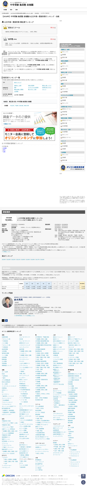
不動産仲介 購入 (6, 425)
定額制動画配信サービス (25, 410)
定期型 (75, 394)
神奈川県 (26, 105)
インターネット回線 (73, 357)
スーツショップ (39, 466)
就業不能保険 (71, 408)
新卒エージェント (58, 376)
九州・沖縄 (39, 359)
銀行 (4, 378)
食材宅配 (21, 349)
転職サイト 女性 (57, 347)
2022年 (13, 259)
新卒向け (56, 407)
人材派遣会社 (56, 382)
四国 (70, 353)
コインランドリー (24, 347)
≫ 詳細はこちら (6, 251)
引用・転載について (52, 475)
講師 (15, 87)
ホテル (21, 463)
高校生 (38, 393)
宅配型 (22, 371)
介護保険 (70, 414)
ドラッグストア (39, 462)
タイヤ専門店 (38, 470)
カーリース (22, 381)
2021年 (18, 259)
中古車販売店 (23, 387)
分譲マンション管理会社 (8, 429)
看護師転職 (56, 353)
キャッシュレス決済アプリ (9, 406)
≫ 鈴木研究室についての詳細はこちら (24, 315)
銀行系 (5, 396)
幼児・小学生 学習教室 (41, 398)
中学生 (43, 393)
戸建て (12, 423)
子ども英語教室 (39, 406)
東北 (6, 459)
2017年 (38, 259)
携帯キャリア (71, 337)
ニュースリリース (25, 475)
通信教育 (37, 391)
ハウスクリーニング (24, 345)
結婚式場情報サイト (58, 434)
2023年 (9, 259)
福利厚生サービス (24, 434)
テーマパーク (56, 454)
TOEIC (38, 420)
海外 (25, 461)
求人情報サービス (58, 367)
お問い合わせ (43, 475)
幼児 (38, 408)
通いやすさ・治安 (32, 89)
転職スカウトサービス (59, 349)
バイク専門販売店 (25, 398)
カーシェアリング (24, 375)
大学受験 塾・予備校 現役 (42, 337)
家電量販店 (38, 459)
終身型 (71, 394)
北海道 (38, 353)
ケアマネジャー (46, 422)
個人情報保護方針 (35, 475)
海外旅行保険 (5, 353)
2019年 (28, 259)
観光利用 (23, 467)
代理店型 (5, 341)
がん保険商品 (71, 404)
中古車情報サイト (24, 385)
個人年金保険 (71, 418)
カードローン (5, 394)
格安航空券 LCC (23, 453)
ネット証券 (5, 371)
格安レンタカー (23, 379)
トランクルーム (23, 365)
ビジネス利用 (24, 465)
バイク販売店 (23, 396)
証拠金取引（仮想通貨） (9, 412)
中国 (82, 351)
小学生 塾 (37, 383)
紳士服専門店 (38, 464)
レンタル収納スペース (26, 367)
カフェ (21, 408)
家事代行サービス (24, 343)
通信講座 (37, 414)
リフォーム (5, 443)
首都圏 (5, 148)
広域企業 (71, 355)
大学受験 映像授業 (40, 349)
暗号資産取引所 (6, 408)
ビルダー (5, 457)
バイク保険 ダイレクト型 (74, 378)
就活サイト (56, 339)
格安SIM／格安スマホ (74, 343)
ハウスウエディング (58, 426)
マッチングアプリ (58, 436)
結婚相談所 (56, 430)
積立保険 (70, 422)
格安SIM (71, 345)
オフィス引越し (23, 428)
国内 (22, 461)
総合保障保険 (71, 416)
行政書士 (39, 422)
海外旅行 (29, 447)
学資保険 (4, 363)
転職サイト (56, 345)
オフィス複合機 (23, 432)
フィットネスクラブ (40, 445)
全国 (62, 450)
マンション (6, 423)
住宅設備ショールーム (8, 441)
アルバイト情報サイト (59, 343)
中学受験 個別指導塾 (40, 375)
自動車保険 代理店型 (73, 376)
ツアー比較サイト (24, 457)
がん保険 (4, 361)
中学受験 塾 (38, 371)
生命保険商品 (71, 398)
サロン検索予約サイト (59, 419)
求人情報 (60, 475)
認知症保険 (71, 410)
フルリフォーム (7, 445)
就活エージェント (58, 337)
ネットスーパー (23, 357)
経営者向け (57, 401)
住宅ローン (5, 390)
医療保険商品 (71, 392)
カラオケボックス (58, 453)
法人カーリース (57, 390)
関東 (64, 444)
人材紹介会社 (56, 379)
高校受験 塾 (38, 351)
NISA (3, 374)
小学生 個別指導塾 (40, 387)
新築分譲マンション (7, 449)
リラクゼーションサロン (41, 449)
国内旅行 (23, 447)
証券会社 (5, 376)
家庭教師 (37, 396)
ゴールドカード (7, 404)
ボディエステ (56, 417)
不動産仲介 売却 (6, 421)
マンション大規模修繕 (8, 433)
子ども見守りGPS (24, 438)
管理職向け (57, 403)
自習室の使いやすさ (46, 87)
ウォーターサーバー (24, 337)
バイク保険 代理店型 (73, 380)
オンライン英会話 (40, 412)
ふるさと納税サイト (24, 363)
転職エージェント (58, 351)
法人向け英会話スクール (41, 436)
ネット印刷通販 (57, 393)
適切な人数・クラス (46, 85)
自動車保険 (5, 337)
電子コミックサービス (25, 416)
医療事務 (41, 416)
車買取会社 (22, 383)
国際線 (27, 455)
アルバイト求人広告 (58, 384)
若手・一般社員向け (59, 405)
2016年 (42, 259)
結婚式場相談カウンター (59, 432)
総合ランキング (17, 82)
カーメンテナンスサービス (26, 406)
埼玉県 (12, 105)
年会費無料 (6, 400)
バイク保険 (5, 343)
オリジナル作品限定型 (26, 420)
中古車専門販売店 (25, 389)
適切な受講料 (31, 85)
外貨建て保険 (71, 412)
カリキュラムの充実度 (33, 87)
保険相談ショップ (6, 365)
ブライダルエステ (58, 413)
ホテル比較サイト (24, 451)
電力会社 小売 (23, 436)
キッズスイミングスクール (42, 451)
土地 (16, 423)
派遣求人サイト (57, 365)
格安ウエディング (58, 428)
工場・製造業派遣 (58, 363)
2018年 (33, 259)
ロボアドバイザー (6, 414)
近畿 (4, 151)
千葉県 (16, 105)
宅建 (38, 418)
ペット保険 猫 (71, 390)
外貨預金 (4, 388)
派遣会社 (55, 361)
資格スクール (38, 426)
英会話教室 (38, 410)
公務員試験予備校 (40, 434)
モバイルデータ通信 (73, 341)
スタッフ (44, 89)
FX (2, 392)
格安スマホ (78, 345)
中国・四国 (15, 461)
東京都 (21, 105)
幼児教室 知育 (39, 400)
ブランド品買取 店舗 (24, 426)
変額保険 (70, 420)
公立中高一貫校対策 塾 (41, 379)
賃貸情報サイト (6, 437)
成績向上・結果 (17, 85)
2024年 (4, 259)
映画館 (55, 442)
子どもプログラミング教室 (42, 439)
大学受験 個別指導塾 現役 (42, 341)
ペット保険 (5, 355)
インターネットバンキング (9, 386)
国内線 (22, 455)
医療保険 (4, 359)
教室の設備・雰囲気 (18, 89)
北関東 (10, 459)
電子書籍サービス (24, 414)
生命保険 (4, 357)
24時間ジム (38, 447)
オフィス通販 (23, 430)
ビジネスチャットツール (59, 395)
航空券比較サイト (24, 449)
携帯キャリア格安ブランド (75, 339)
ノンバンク (11, 396)
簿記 (41, 418)
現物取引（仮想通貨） (9, 410)
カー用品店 (38, 468)
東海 (4, 150)
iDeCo (69, 435)
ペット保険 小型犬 (73, 388)
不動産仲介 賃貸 (6, 435)
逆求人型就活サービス (59, 341)
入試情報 (16, 91)
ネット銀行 (5, 384)
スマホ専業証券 (6, 380)
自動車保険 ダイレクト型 (74, 374)
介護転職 (55, 355)
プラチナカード (75, 456)
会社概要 (18, 475)
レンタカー (22, 377)
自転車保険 (5, 349)
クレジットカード (6, 398)
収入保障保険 (72, 402)
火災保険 (4, 351)
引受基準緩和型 (73, 396)
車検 (20, 404)
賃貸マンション (6, 439)
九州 (16, 431)
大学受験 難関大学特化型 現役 (43, 345)
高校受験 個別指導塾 (40, 361)
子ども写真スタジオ (24, 412)
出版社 (22, 422)
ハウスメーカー (7, 465)
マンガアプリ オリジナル (26, 424)
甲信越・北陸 (44, 355)
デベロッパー (6, 467)
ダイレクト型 (6, 339)
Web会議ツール (57, 397)
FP (37, 416)
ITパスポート (44, 424)
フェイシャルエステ (58, 415)
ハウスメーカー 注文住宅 (8, 453)
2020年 (23, 259)
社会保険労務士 (45, 420)
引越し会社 (22, 373)
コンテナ (23, 369)
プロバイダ (71, 347)
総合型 (22, 418)
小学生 (48, 393)
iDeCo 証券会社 (6, 382)
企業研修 (55, 399)
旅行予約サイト (23, 445)
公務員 (38, 424)
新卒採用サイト (57, 373)
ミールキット (23, 353)
